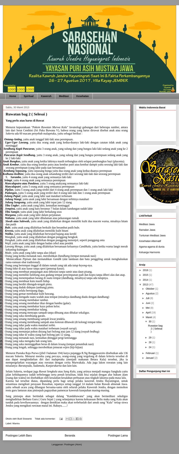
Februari (150, 353)
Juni (148, 303)
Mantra (15, 423)
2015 (146, 274)
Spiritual (29, 96)
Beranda (70, 435)
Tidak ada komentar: (45, 418)
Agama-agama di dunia (151, 248)
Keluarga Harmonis (149, 253)
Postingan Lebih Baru (19, 435)
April (148, 312)
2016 (146, 270)
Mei (148, 307)
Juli (148, 298)
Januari (150, 357)
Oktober (150, 288)
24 (150, 347)
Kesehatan (82, 96)
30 (150, 321)
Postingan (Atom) (73, 444)
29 (150, 337)
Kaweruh (46, 96)
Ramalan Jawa (147, 231)
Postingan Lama (118, 435)
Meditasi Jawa (147, 225)
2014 (146, 279)
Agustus (150, 293)
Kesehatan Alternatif (150, 242)
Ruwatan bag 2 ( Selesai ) (26, 114)
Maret (149, 317)
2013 (146, 284)
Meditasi (64, 96)
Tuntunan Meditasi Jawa (152, 236)
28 (150, 342)
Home (12, 96)
